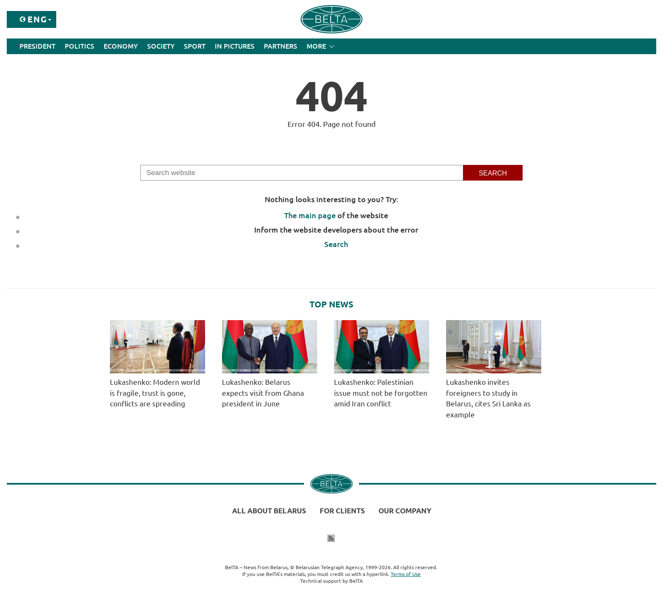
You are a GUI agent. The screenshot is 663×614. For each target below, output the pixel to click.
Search (336, 244)
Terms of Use (406, 574)
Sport (194, 46)
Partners (280, 46)
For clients (342, 511)
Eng (37, 19)
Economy (121, 46)
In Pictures (235, 46)
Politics (79, 46)
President (37, 46)
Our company (404, 511)
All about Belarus (269, 511)
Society (161, 46)
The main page (310, 215)
